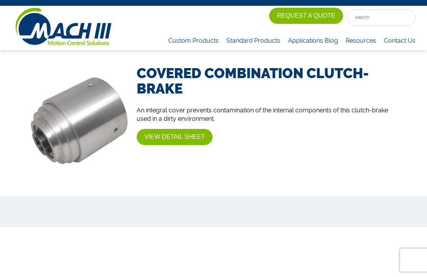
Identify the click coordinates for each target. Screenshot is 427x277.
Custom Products (193, 40)
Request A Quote (306, 15)
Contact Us (399, 40)
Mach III (63, 27)
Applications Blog (313, 40)
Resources (361, 40)
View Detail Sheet (174, 136)
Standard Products (253, 40)
